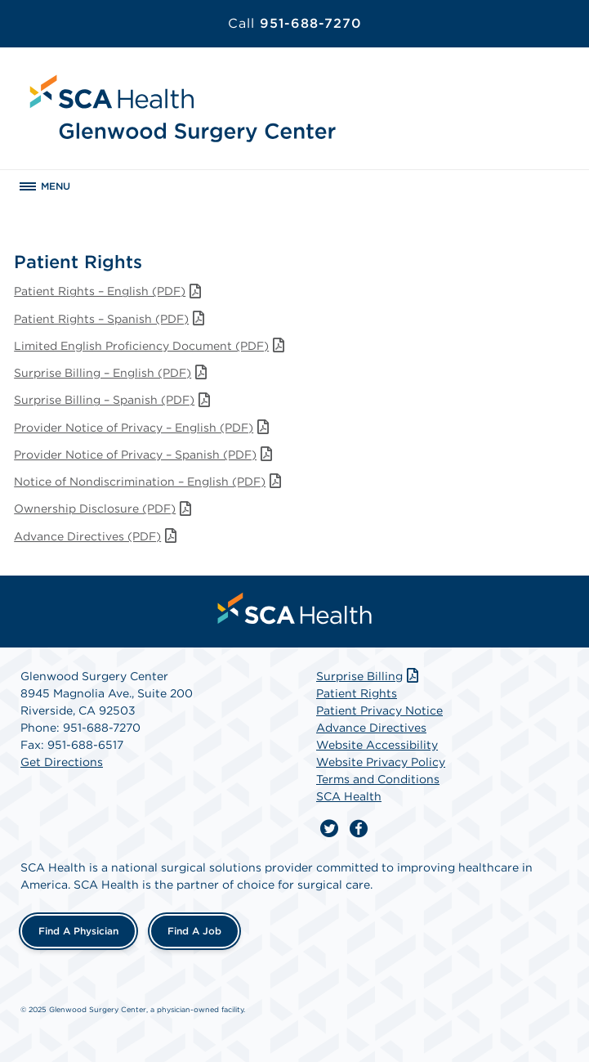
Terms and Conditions (378, 779)
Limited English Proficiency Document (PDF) (151, 345)
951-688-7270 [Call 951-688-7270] (295, 23)
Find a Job (194, 931)
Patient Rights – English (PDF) (109, 291)
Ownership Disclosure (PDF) (104, 508)
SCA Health (349, 796)
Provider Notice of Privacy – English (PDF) (143, 427)
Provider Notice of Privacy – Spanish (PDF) (144, 454)
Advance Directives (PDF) (97, 536)
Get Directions (61, 761)
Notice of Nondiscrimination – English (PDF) (149, 481)
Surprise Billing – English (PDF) (112, 372)
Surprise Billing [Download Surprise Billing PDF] (369, 676)
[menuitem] (294, 608)
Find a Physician (78, 931)
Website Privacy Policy (380, 761)
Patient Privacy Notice (379, 710)
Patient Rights (356, 693)
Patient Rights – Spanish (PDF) (110, 318)
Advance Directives (371, 727)
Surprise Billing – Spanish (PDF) (113, 399)
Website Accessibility (377, 744)
